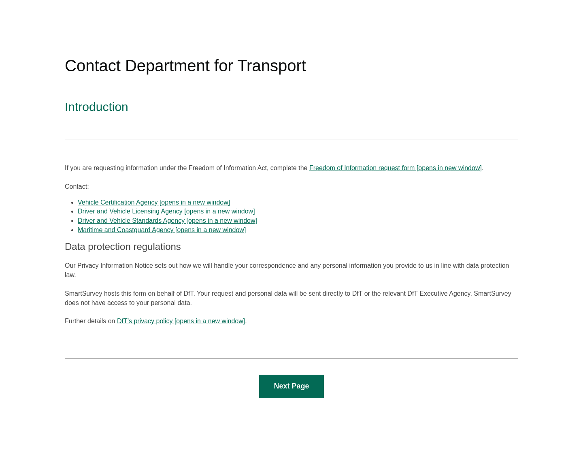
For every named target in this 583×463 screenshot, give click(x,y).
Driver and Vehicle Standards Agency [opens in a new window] (167, 220)
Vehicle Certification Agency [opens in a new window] (154, 202)
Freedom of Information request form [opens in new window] (395, 167)
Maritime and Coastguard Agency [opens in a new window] (162, 229)
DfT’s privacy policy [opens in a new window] (181, 321)
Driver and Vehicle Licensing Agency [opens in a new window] (166, 211)
